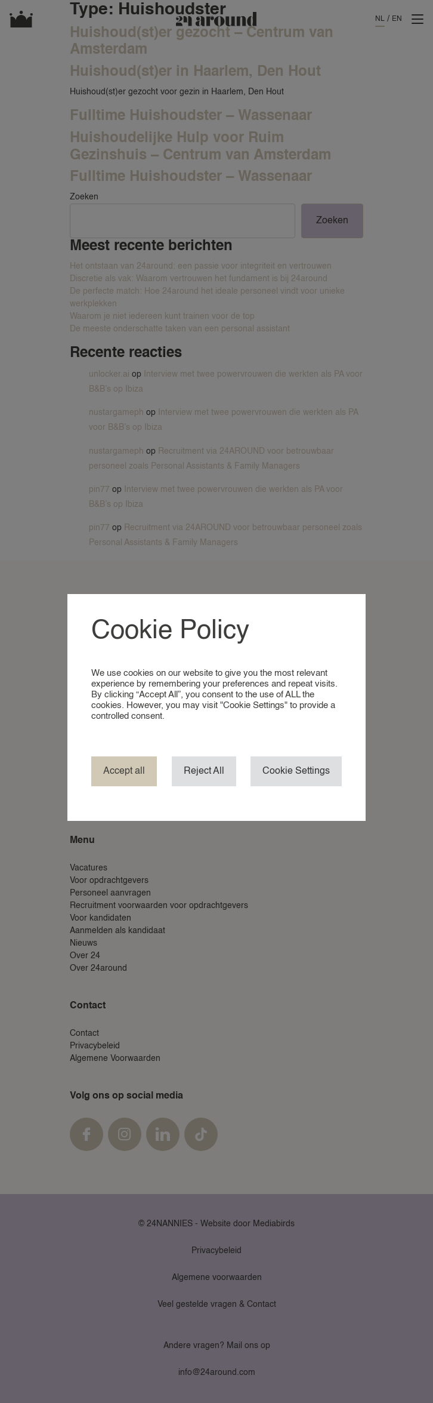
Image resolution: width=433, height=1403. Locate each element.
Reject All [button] (204, 771)
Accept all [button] (124, 771)
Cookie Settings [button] (296, 771)
